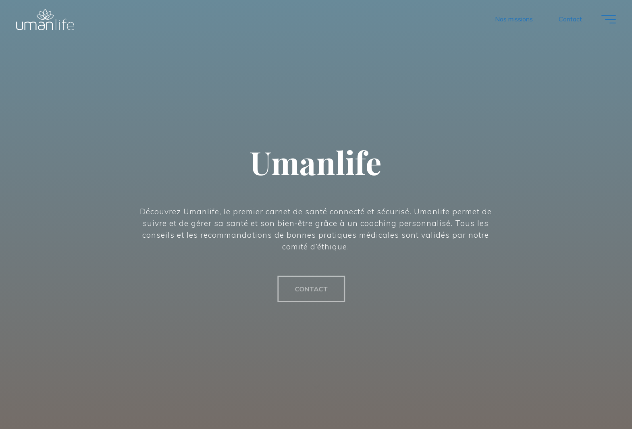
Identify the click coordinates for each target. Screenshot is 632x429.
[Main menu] (608, 19)
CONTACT (308, 289)
